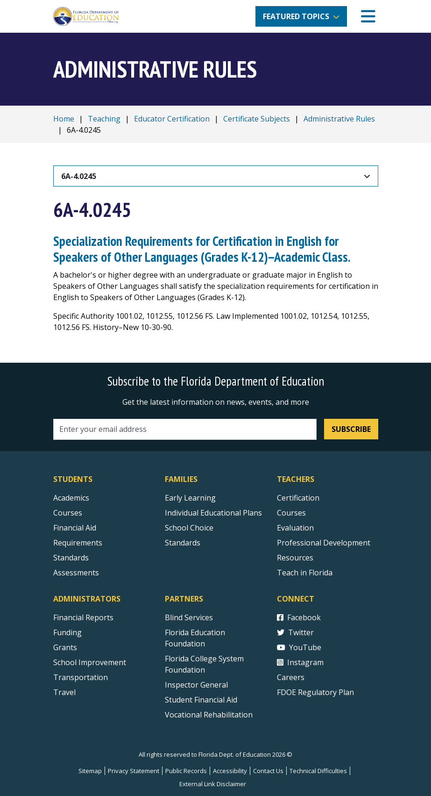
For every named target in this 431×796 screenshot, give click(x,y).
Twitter (295, 632)
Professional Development (323, 543)
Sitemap (90, 771)
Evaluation (295, 528)
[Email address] (185, 429)
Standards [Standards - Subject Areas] (71, 557)
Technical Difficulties (318, 771)
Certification (298, 498)
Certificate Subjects (256, 119)
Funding (67, 632)
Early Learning (190, 498)
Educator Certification (172, 119)
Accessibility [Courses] (230, 771)
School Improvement (89, 662)
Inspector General (196, 685)
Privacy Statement (133, 771)
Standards (182, 543)
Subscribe (351, 429)
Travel (64, 692)
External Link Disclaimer (212, 784)
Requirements (77, 543)
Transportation (80, 677)
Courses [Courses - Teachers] (291, 513)
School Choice (189, 528)
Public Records (186, 771)
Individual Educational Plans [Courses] (213, 513)
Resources (295, 557)
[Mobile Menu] (368, 16)
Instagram (300, 662)
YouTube (299, 647)
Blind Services (189, 617)
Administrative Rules (339, 119)
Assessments (76, 572)
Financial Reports (83, 617)
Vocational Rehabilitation (209, 715)
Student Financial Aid (201, 700)
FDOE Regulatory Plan (315, 692)
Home (63, 119)
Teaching (104, 119)
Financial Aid (74, 528)
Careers (290, 677)
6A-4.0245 (78, 176)
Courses (67, 513)
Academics (71, 498)
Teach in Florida (304, 572)
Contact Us (268, 771)
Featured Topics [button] (296, 16)
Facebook (299, 617)
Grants (65, 647)
